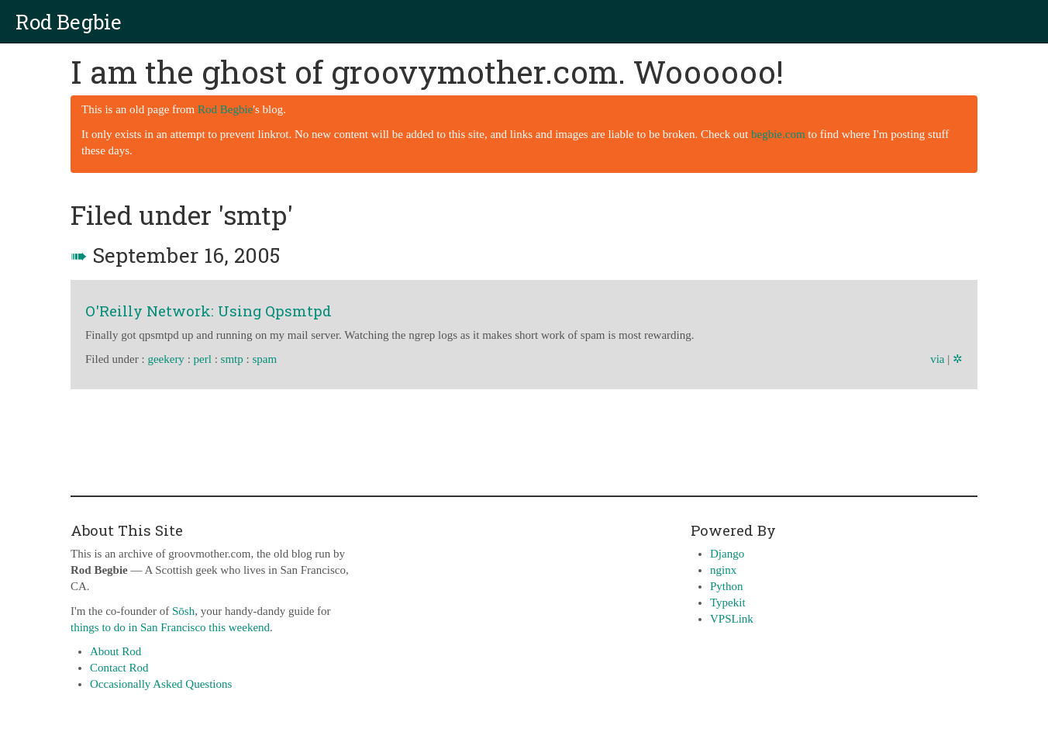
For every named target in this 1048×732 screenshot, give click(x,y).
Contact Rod (119, 667)
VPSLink (731, 619)
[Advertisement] (524, 440)
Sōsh (183, 611)
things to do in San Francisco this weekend (170, 627)
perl (203, 359)
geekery (165, 359)
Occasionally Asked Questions (161, 684)
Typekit (728, 602)
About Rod (115, 651)
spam (264, 359)
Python (726, 586)
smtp (232, 359)
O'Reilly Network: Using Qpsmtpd (208, 310)
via (937, 359)
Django (727, 553)
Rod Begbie (69, 22)
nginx (723, 570)
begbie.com (778, 134)
